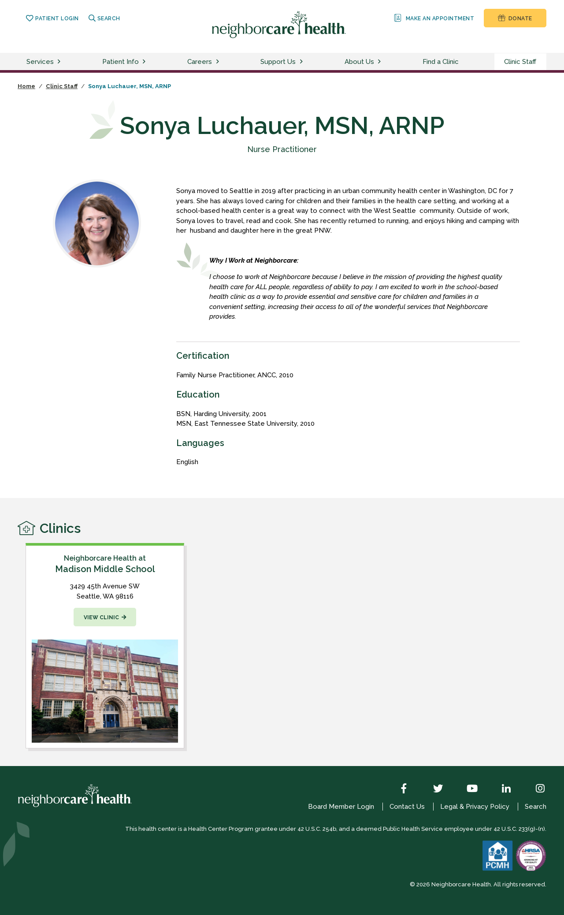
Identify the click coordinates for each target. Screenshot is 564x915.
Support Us (278, 62)
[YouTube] (466, 789)
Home (26, 86)
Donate (515, 18)
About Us (359, 62)
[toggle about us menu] (381, 62)
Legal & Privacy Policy (474, 807)
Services (40, 62)
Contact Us (407, 807)
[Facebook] (397, 789)
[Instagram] (533, 789)
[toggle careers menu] (219, 62)
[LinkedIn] (499, 789)
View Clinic (101, 617)
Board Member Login (341, 807)
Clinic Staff (520, 62)
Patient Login (52, 18)
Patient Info (120, 62)
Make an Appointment (433, 18)
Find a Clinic (441, 62)
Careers (199, 62)
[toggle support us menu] (303, 62)
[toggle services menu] (60, 62)
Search (104, 18)
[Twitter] (432, 789)
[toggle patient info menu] (145, 62)
